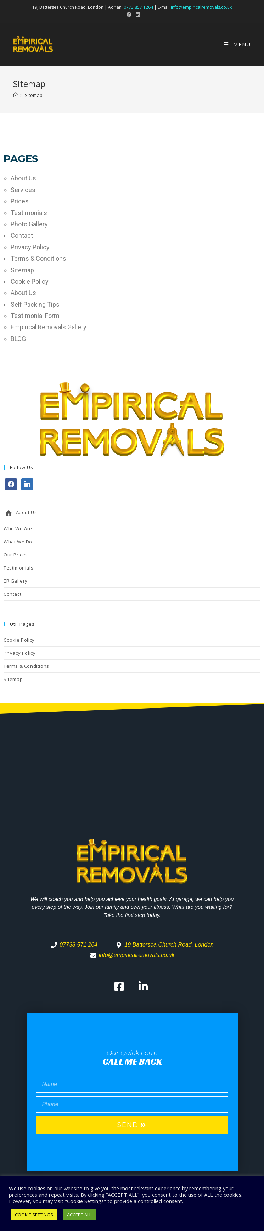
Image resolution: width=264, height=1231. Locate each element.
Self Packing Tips (35, 304)
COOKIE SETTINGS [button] (34, 1215)
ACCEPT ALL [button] (79, 1215)
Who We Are (18, 528)
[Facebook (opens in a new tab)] (129, 14)
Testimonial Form (35, 315)
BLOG (18, 338)
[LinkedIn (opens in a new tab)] (137, 14)
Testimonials (29, 212)
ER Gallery (16, 581)
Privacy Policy (30, 247)
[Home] (15, 95)
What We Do (18, 541)
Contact (22, 235)
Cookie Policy (30, 281)
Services (23, 189)
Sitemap (22, 270)
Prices (20, 201)
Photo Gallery (29, 224)
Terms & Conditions (38, 258)
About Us (23, 178)
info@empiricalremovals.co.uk (201, 7)
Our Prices (16, 554)
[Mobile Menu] (237, 44)
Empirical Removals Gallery (48, 327)
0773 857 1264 (138, 7)
